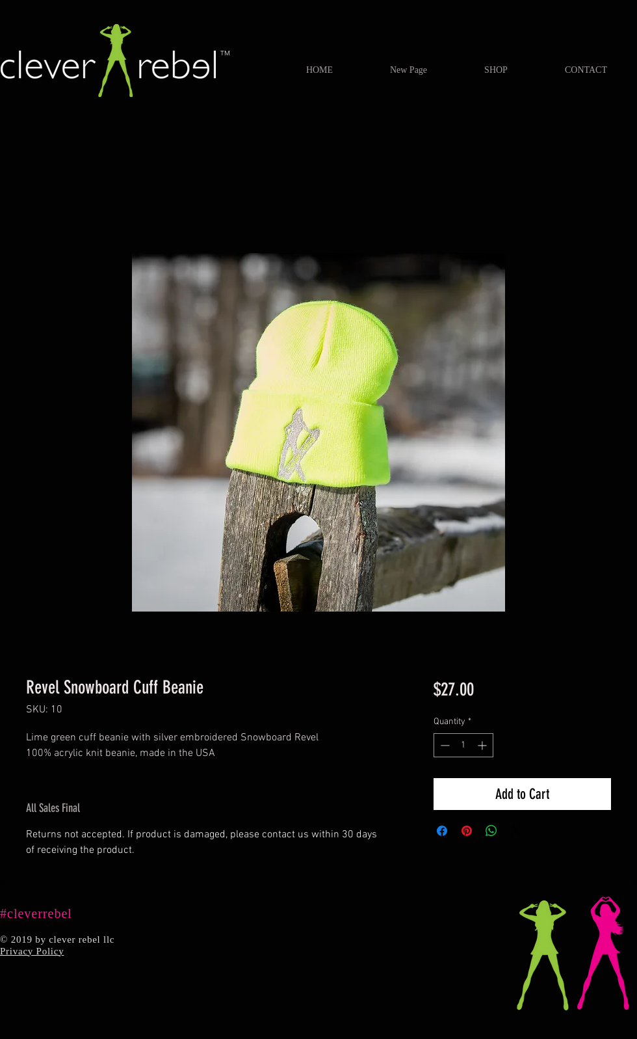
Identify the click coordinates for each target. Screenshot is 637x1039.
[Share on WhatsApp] (491, 831)
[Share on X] (516, 831)
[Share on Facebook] (442, 831)
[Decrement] (444, 745)
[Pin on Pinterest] (466, 831)
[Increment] (483, 745)
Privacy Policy (32, 951)
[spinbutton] (463, 745)
